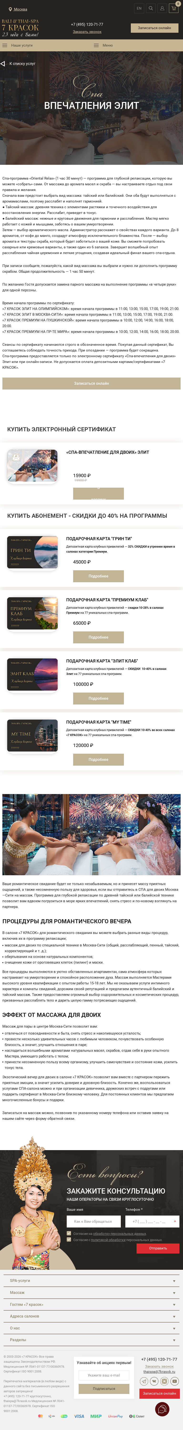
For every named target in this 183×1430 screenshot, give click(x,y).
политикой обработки (108, 1240)
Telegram (144, 1381)
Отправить (158, 1248)
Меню (108, 45)
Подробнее (98, 576)
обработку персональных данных (119, 1234)
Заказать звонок (87, 32)
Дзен (164, 1381)
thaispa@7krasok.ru (159, 1372)
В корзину (98, 494)
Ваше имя (75, 1209)
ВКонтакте (154, 1381)
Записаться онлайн (154, 28)
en (137, 8)
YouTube (174, 1381)
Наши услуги (22, 45)
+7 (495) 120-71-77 (87, 24)
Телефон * (133, 1209)
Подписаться (104, 1389)
